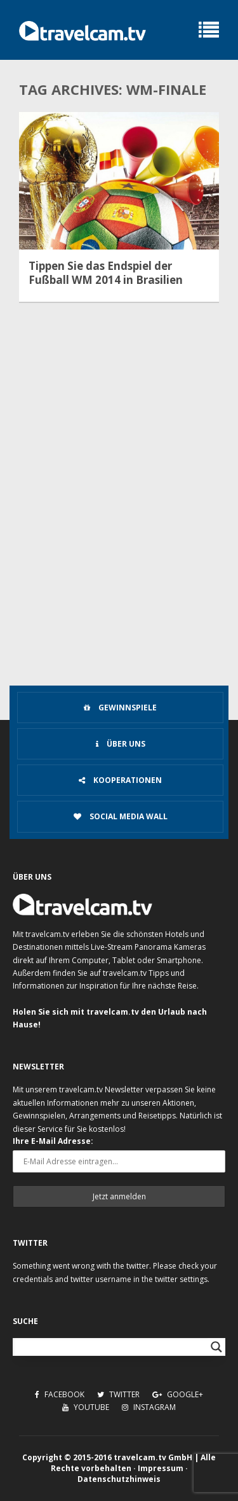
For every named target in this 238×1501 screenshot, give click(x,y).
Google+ (177, 1394)
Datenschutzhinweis (119, 1479)
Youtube (85, 1407)
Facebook (59, 1394)
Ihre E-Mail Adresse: (53, 1141)
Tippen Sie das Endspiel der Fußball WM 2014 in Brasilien (106, 273)
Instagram (149, 1407)
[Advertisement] (119, 556)
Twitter (118, 1394)
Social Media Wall (121, 816)
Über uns (120, 743)
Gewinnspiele (120, 707)
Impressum (160, 1468)
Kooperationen (120, 780)
